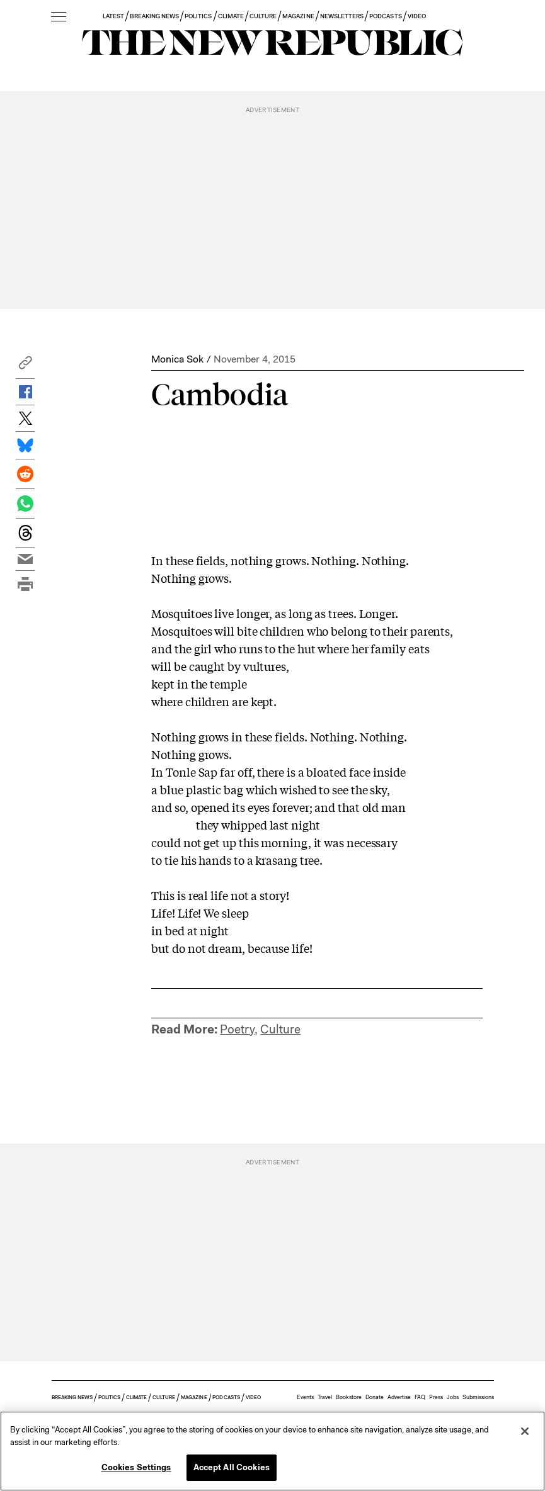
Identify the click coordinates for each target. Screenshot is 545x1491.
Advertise (399, 1397)
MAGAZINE (298, 16)
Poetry (237, 1029)
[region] (272, 1451)
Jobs (453, 1397)
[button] (25, 366)
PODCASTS (385, 16)
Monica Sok (177, 359)
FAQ (420, 1397)
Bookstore (349, 1397)
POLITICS (198, 16)
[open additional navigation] (58, 17)
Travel (325, 1397)
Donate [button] (374, 1397)
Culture (280, 1029)
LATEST (113, 16)
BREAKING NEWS (154, 16)
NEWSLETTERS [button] (342, 16)
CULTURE (263, 16)
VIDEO (417, 16)
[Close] (525, 1431)
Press (436, 1397)
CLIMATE (231, 16)
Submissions (478, 1397)
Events (305, 1397)
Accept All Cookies (231, 1467)
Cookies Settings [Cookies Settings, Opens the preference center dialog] (136, 1467)
